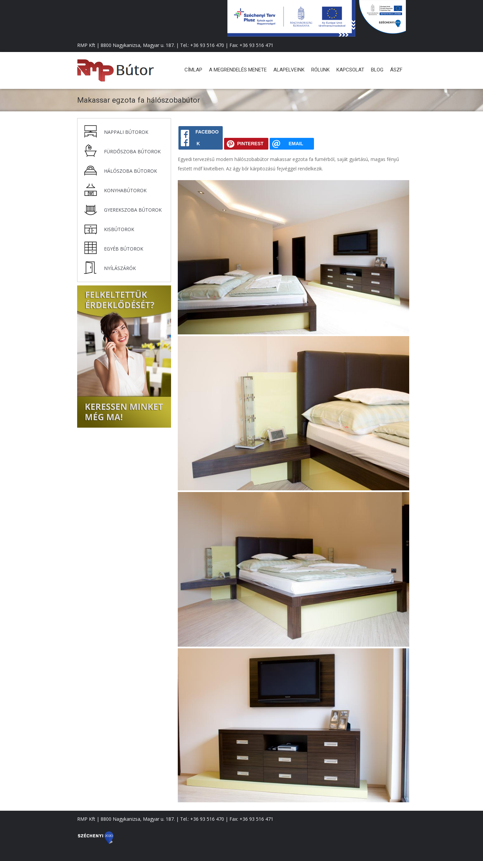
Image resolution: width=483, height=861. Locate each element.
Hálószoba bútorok (130, 171)
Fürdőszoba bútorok (132, 151)
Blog (377, 70)
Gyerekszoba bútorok (133, 210)
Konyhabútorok (125, 190)
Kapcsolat (350, 70)
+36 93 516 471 (256, 45)
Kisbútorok (119, 229)
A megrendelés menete (238, 70)
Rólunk (320, 70)
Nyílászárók (120, 268)
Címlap (193, 70)
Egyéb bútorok (123, 249)
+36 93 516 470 (207, 45)
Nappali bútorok (126, 132)
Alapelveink (289, 70)
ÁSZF (396, 70)
